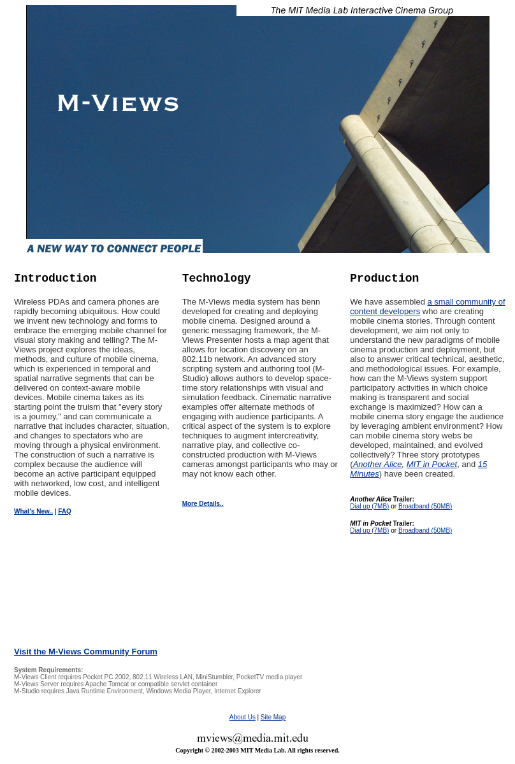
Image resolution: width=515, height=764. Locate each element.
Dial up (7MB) (369, 506)
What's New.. (33, 511)
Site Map (273, 717)
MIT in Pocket (432, 464)
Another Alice (377, 464)
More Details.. (203, 503)
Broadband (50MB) (425, 506)
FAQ (64, 511)
